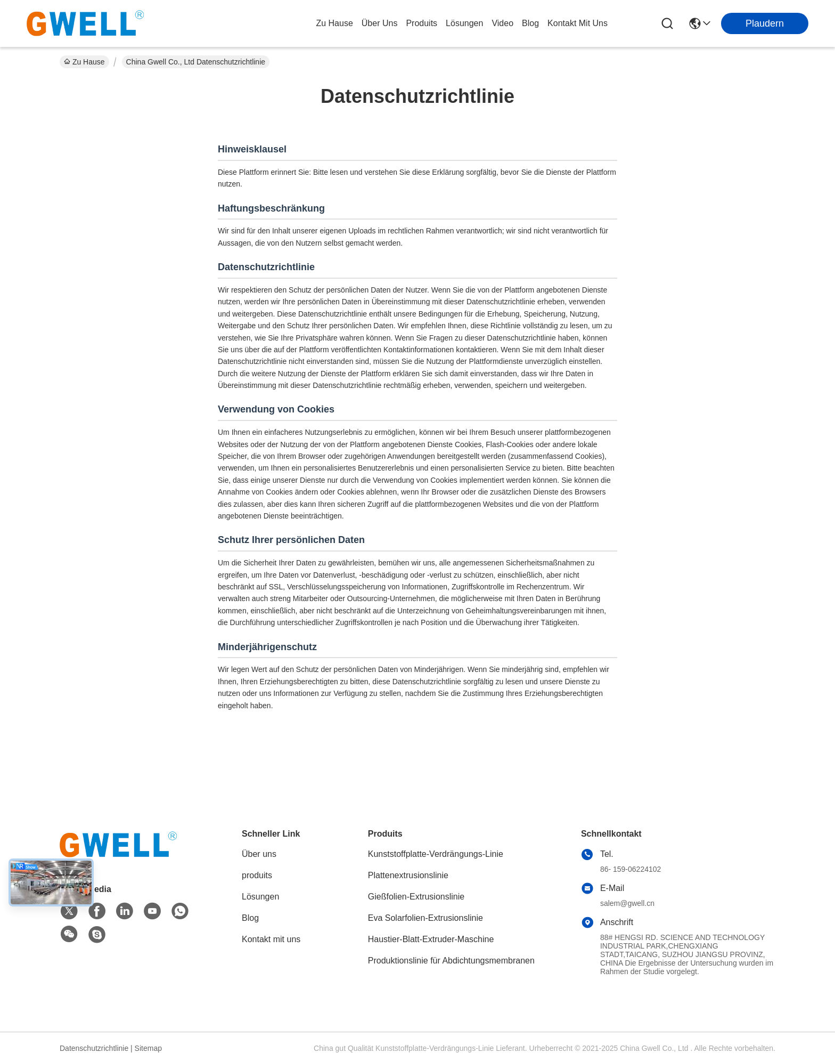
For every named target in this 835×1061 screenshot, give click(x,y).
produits (421, 23)
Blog (250, 917)
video (502, 23)
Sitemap (148, 1048)
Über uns (380, 23)
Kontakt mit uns (271, 939)
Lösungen (260, 896)
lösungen (464, 23)
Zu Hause (334, 23)
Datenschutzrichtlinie (94, 1048)
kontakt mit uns (577, 23)
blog (530, 23)
